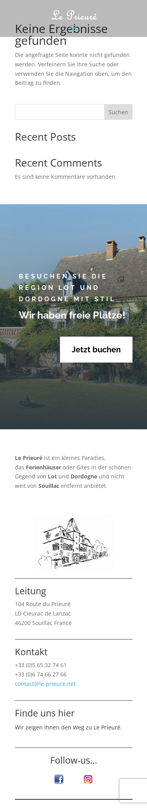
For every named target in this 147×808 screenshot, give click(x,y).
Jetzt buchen (96, 349)
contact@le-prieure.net (45, 683)
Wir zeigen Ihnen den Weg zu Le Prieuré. (68, 727)
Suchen (118, 112)
